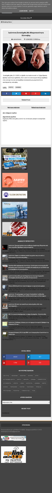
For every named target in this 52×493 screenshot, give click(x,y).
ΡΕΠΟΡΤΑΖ (16, 390)
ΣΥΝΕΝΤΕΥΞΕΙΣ (26, 390)
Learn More (23, 11)
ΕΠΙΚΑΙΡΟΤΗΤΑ (42, 379)
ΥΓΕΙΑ (33, 390)
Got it (31, 11)
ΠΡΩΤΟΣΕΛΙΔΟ (7, 390)
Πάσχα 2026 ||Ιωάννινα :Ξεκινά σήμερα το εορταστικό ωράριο (26, 286)
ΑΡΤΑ (36, 375)
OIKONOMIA (14, 375)
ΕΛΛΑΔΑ (33, 379)
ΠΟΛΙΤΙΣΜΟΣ (30, 387)
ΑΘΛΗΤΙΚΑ (23, 375)
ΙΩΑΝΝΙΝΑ (18, 87)
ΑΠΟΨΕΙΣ (30, 375)
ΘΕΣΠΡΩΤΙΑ (29, 383)
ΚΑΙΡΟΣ (44, 383)
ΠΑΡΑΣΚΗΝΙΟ (13, 387)
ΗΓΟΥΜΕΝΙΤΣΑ (7, 383)
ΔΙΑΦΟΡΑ (26, 379)
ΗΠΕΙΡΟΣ (11, 87)
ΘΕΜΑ (22, 383)
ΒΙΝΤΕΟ (19, 379)
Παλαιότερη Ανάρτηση (38, 107)
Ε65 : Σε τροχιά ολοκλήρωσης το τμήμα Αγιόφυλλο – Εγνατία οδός (27, 314)
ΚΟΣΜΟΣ (5, 387)
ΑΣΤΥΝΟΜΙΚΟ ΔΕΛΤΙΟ (9, 379)
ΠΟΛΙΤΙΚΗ (22, 387)
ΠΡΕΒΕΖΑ (38, 387)
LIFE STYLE (6, 375)
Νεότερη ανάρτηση (14, 107)
